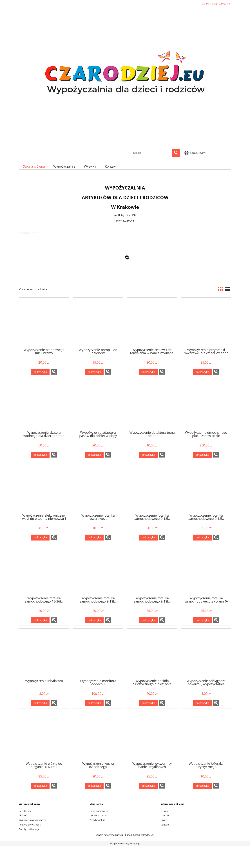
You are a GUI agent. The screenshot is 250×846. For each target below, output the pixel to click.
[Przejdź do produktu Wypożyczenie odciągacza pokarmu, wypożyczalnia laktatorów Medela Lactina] (206, 653)
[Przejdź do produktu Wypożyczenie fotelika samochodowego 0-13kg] (152, 487)
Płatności (23, 815)
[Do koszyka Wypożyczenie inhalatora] (40, 703)
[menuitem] (34, 166)
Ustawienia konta (99, 815)
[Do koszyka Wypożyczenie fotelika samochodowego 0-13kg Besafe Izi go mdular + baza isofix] (202, 538)
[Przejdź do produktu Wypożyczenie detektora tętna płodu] (152, 405)
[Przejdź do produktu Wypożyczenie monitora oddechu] (98, 653)
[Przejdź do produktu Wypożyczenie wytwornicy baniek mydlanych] (152, 736)
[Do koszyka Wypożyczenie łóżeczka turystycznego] (202, 786)
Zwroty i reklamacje (29, 829)
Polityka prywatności (30, 824)
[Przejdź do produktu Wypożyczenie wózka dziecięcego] (98, 736)
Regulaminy (25, 811)
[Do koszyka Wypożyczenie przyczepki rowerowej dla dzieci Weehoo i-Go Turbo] (202, 372)
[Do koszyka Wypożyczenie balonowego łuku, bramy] (40, 372)
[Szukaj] (176, 153)
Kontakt (164, 815)
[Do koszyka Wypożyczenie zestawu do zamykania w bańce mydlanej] (148, 372)
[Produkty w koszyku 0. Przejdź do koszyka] (195, 152)
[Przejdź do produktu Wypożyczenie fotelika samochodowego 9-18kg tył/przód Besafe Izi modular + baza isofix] (152, 570)
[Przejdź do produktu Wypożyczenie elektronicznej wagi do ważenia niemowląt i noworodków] (44, 487)
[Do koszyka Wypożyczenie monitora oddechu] (94, 703)
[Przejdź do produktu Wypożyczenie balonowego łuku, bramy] (44, 322)
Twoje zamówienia (99, 811)
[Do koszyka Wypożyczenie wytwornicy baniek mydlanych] (148, 786)
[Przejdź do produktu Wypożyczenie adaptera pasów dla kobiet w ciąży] (98, 405)
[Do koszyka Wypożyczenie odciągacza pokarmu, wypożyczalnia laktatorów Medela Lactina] (202, 703)
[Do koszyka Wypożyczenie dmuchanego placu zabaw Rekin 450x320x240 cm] (202, 455)
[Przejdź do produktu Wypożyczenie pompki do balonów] (98, 322)
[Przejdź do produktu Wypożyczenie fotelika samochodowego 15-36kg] (44, 570)
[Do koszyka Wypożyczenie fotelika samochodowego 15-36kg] (40, 620)
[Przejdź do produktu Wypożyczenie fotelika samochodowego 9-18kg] (98, 570)
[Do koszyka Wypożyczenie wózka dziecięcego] (94, 786)
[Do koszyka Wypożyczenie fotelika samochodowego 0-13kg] (148, 538)
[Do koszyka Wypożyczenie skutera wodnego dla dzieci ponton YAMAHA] (40, 455)
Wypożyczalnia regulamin (32, 820)
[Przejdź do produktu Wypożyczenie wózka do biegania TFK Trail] (44, 736)
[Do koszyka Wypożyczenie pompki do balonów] (94, 372)
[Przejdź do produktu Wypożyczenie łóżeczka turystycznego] (206, 736)
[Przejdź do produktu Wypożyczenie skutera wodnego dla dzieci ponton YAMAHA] (44, 405)
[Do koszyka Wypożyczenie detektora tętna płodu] (148, 455)
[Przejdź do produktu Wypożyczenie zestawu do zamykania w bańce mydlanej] (152, 322)
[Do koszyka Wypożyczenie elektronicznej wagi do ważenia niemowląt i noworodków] (40, 538)
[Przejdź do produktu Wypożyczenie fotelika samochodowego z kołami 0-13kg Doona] (206, 570)
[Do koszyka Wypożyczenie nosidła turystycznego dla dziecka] (148, 703)
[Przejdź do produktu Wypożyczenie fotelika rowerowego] (98, 487)
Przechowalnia (97, 820)
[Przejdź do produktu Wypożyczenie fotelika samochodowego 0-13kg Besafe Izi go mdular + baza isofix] (206, 487)
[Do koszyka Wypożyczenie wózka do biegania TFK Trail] (40, 786)
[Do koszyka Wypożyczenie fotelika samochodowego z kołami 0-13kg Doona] (202, 620)
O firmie (164, 811)
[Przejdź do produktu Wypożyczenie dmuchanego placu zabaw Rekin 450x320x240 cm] (206, 405)
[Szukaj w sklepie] (151, 153)
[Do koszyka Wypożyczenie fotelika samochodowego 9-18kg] (94, 620)
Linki (163, 820)
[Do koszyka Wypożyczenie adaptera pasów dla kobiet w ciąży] (94, 455)
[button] (54, 372)
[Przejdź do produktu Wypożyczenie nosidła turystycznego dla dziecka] (125, 274)
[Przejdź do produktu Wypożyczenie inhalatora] (44, 653)
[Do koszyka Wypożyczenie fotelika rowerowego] (94, 538)
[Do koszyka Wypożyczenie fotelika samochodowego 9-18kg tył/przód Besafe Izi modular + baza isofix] (148, 620)
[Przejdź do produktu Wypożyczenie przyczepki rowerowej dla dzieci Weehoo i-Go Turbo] (206, 322)
